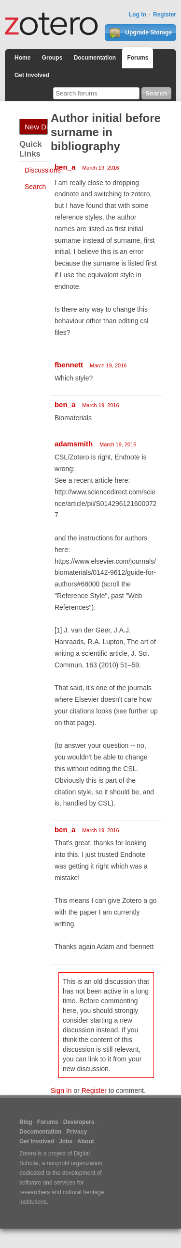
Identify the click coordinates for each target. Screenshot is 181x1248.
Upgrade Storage (140, 33)
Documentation (95, 57)
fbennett (69, 365)
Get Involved (31, 75)
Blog (25, 1122)
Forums (137, 57)
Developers (79, 1122)
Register (164, 14)
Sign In (61, 1090)
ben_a (65, 167)
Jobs (65, 1141)
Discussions (43, 170)
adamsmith (74, 444)
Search (35, 186)
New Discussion (36, 127)
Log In (137, 14)
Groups (52, 57)
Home (22, 57)
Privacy (76, 1131)
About (85, 1141)
